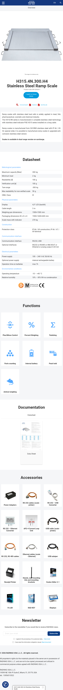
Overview (31, 8)
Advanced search (24, 104)
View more (47, 639)
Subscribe (54, 633)
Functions (31, 305)
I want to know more (31, 95)
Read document (46, 642)
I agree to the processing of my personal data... (29, 639)
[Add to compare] (43, 687)
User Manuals (44, 104)
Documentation (31, 407)
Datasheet (34, 104)
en (55, 3)
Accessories (31, 477)
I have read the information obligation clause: (33, 642)
